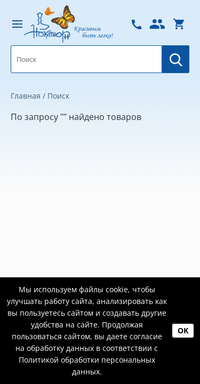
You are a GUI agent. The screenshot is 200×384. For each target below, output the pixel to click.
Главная (26, 96)
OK (183, 330)
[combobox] (100, 59)
